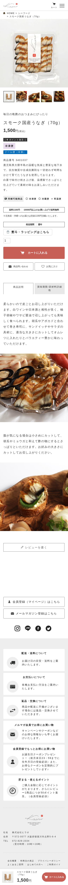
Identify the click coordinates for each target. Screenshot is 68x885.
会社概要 (12, 861)
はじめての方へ (35, 864)
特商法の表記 (27, 861)
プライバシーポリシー (49, 861)
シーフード (24, 13)
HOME (11, 13)
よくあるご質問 (16, 864)
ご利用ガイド (54, 864)
